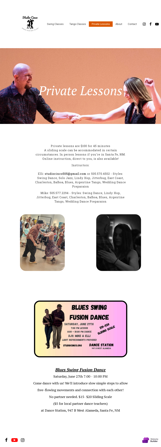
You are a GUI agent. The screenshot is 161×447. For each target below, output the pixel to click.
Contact (132, 24)
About (119, 24)
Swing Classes (55, 24)
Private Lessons (101, 24)
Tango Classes (77, 24)
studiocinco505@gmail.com (65, 173)
